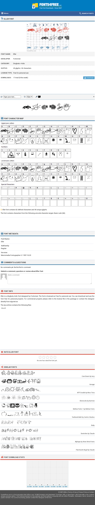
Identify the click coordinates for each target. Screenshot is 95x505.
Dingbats (16, 63)
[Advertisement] (47, 87)
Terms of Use (72, 492)
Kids (23, 63)
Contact (91, 492)
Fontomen (17, 59)
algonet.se (14, 301)
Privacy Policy (83, 492)
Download (88, 78)
